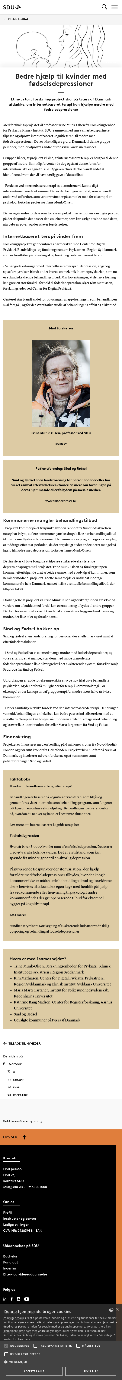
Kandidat (10, 1262)
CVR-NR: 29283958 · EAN (22, 1231)
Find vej (9, 1175)
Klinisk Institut (18, 19)
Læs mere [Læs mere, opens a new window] (24, 1339)
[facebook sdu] (11, 1299)
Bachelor (10, 1256)
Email (13, 1087)
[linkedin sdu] (5, 1299)
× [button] (117, 1309)
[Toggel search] (104, 7)
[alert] (61, 1342)
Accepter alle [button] (34, 1371)
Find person (12, 1169)
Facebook (12, 1064)
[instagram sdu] (18, 1299)
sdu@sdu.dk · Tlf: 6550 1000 (25, 1187)
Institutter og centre (19, 1219)
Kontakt (61, 444)
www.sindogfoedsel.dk (61, 501)
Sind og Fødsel (25, 1014)
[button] (6, 1345)
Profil (7, 1213)
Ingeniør (9, 1268)
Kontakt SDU (13, 1181)
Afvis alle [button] (90, 1371)
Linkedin (15, 1079)
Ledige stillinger (16, 1225)
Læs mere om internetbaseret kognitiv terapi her (44, 825)
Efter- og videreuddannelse (25, 1274)
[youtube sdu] (26, 1299)
